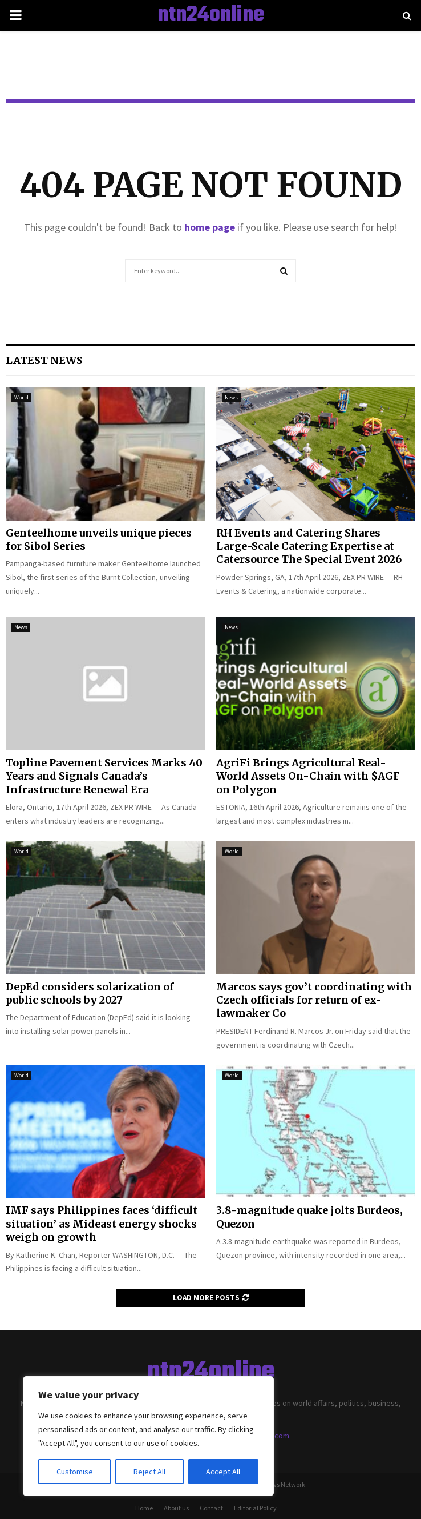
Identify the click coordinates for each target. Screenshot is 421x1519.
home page (209, 227)
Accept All (223, 1471)
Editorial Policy (255, 1508)
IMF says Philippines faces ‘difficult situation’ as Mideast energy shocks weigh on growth (101, 1224)
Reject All (149, 1471)
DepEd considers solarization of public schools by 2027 (90, 993)
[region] (148, 1436)
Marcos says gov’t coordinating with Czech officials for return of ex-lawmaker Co (314, 1000)
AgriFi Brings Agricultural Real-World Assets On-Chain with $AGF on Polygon (308, 776)
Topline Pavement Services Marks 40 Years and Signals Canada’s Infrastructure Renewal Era (104, 776)
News (231, 397)
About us (176, 1508)
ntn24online (210, 15)
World (21, 397)
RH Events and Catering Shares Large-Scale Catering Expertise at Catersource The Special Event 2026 (309, 546)
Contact (211, 1508)
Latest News (44, 360)
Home (144, 1508)
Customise (74, 1471)
